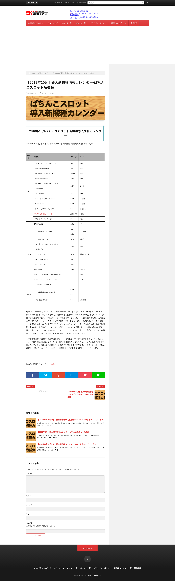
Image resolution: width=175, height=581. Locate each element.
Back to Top (87, 548)
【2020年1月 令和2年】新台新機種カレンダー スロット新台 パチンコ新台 (66, 444)
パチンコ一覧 (81, 23)
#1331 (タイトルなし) (35, 23)
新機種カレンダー (33, 93)
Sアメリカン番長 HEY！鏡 (43, 214)
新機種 (52, 93)
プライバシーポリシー (98, 23)
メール (29, 505)
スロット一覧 (67, 23)
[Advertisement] (87, 47)
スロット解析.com (94, 575)
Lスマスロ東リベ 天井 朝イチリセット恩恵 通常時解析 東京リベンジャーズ (94, 3)
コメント (29, 473)
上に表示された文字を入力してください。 (41, 526)
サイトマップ (52, 23)
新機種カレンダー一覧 (118, 23)
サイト (28, 514)
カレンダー (45, 93)
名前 (28, 496)
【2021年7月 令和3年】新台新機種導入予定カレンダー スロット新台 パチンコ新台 (70, 420)
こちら (52, 364)
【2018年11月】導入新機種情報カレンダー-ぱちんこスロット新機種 (80, 394)
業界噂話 (134, 23)
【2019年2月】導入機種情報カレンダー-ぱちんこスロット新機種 (63, 432)
